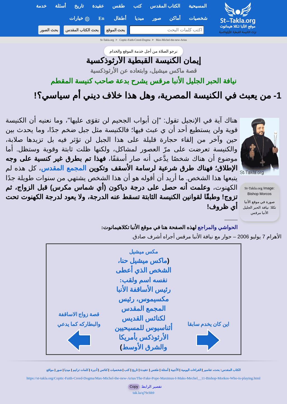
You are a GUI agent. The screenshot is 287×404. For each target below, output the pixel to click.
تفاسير (207, 370)
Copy (134, 386)
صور (59, 370)
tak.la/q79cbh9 (143, 393)
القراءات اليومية (191, 370)
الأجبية (175, 370)
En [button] (101, 18)
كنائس (104, 370)
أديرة (94, 370)
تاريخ (135, 370)
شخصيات (116, 370)
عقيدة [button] (98, 6)
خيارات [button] (79, 19)
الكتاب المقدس (231, 370)
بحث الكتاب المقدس (82, 30)
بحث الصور (49, 30)
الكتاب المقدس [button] (165, 6)
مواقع (50, 370)
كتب (126, 370)
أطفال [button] (120, 18)
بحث (217, 370)
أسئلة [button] (60, 6)
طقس (155, 370)
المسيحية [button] (198, 6)
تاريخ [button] (79, 6)
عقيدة (144, 370)
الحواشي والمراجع (218, 227)
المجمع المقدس (63, 168)
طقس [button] (118, 6)
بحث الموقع (115, 30)
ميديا (67, 370)
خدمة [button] (41, 6)
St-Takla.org (107, 39)
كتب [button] (137, 6)
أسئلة (164, 370)
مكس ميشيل (143, 252)
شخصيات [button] (200, 18)
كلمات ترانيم (80, 370)
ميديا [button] (139, 18)
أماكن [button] (175, 18)
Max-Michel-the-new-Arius (171, 39)
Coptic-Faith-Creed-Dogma (134, 39)
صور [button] (156, 18)
